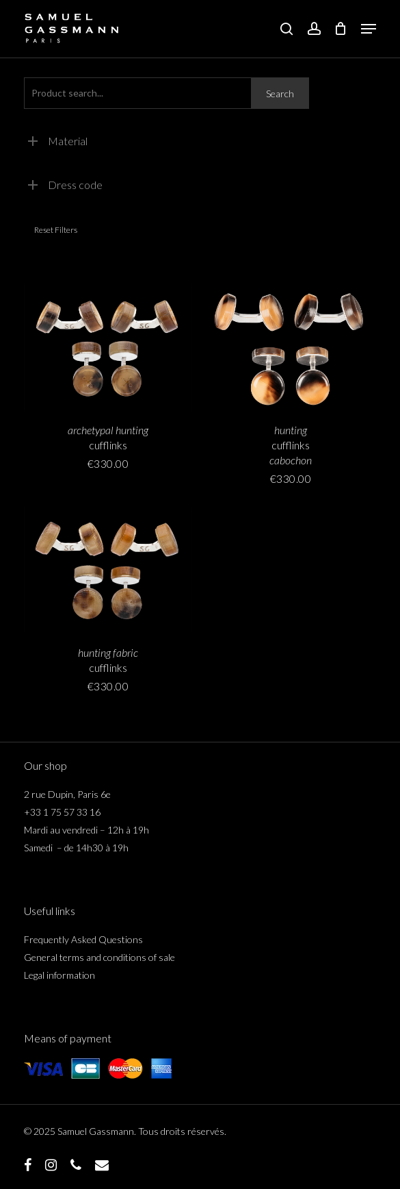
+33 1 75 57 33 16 (62, 812)
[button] (368, 29)
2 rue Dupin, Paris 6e (67, 794)
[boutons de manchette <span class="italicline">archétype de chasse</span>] (108, 347)
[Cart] (341, 28)
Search (280, 93)
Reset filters (55, 230)
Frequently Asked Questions (83, 939)
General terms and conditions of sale (99, 957)
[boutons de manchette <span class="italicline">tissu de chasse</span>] (108, 570)
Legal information (59, 975)
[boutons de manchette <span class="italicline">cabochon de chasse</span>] (290, 347)
